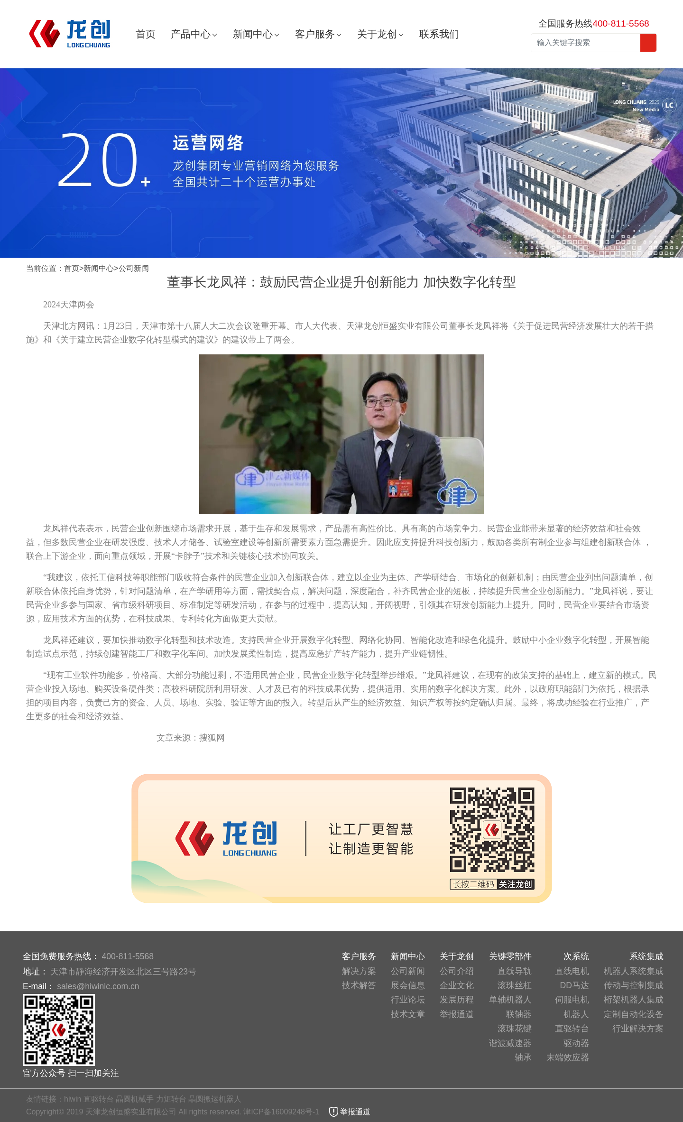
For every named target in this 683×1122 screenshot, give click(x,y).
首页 (146, 33)
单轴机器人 (510, 999)
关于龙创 (377, 33)
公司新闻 (134, 268)
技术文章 (408, 1014)
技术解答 (359, 985)
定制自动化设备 (634, 1014)
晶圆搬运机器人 (214, 1099)
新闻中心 (253, 33)
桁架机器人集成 (634, 999)
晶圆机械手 (135, 1099)
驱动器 (576, 1043)
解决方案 (359, 971)
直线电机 (572, 971)
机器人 (576, 1014)
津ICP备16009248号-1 (282, 1112)
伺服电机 (572, 999)
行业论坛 (408, 999)
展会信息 (408, 985)
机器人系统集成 (634, 971)
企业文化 (457, 985)
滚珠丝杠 (515, 985)
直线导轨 (515, 971)
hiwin (72, 1099)
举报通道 (457, 1014)
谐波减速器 (510, 1043)
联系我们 (439, 33)
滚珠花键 (515, 1028)
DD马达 (574, 985)
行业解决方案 (638, 1028)
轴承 (523, 1057)
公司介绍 (457, 971)
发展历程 (457, 999)
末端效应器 (567, 1057)
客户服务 (315, 33)
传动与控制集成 (634, 985)
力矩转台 (171, 1099)
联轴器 (519, 1014)
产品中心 (191, 33)
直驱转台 (572, 1028)
